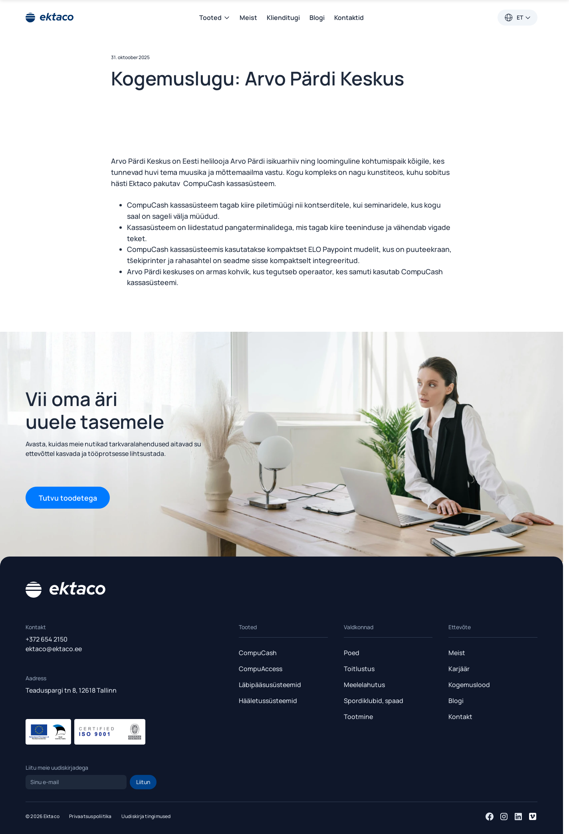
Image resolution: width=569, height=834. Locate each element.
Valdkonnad (358, 627)
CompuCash (258, 652)
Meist (248, 17)
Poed (351, 652)
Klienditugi (283, 17)
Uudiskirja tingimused (146, 816)
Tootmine (358, 716)
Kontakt (460, 716)
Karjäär (459, 668)
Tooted (214, 17)
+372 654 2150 (46, 639)
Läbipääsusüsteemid (270, 684)
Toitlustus (359, 668)
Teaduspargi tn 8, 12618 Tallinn (71, 690)
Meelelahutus (364, 684)
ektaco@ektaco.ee (54, 648)
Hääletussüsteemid (268, 700)
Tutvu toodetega (68, 498)
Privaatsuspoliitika (90, 816)
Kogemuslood (469, 684)
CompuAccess (260, 668)
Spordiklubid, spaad (373, 700)
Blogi (317, 17)
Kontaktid (349, 17)
